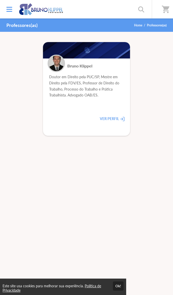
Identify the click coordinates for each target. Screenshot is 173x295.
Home (138, 25)
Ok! (118, 286)
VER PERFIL (112, 118)
